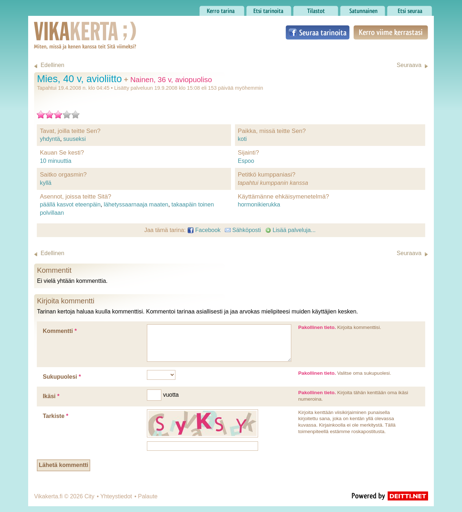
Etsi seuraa (409, 9)
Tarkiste (55, 416)
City (89, 496)
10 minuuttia (55, 161)
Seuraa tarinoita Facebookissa (318, 32)
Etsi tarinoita (268, 9)
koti (242, 139)
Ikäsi (51, 396)
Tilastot (315, 9)
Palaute (147, 496)
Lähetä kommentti (63, 465)
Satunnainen (362, 9)
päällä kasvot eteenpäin (70, 204)
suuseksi (74, 139)
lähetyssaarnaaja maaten (136, 204)
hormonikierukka (259, 204)
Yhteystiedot (116, 496)
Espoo (246, 161)
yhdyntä (50, 139)
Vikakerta (67, 28)
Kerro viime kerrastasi (390, 32)
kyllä (45, 183)
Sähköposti (243, 230)
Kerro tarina (221, 9)
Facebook (204, 230)
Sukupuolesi (62, 377)
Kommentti (60, 331)
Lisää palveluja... (290, 230)
